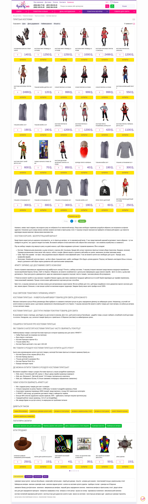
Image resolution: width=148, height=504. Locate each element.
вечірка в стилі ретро (61, 411)
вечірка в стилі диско (102, 411)
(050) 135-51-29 (39, 7)
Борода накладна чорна (24, 363)
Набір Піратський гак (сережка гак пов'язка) (31, 335)
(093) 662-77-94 (39, 5)
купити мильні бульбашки (81, 315)
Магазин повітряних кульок (22, 301)
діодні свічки (118, 487)
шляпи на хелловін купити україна (75, 484)
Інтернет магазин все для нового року (27, 426)
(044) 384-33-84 (51, 7)
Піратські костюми (22, 19)
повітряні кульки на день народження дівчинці (81, 301)
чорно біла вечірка (20, 411)
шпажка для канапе (89, 481)
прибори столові (93, 484)
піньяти (78, 481)
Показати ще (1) (74, 216)
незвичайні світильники (53, 481)
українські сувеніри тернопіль (115, 494)
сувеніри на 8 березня (108, 484)
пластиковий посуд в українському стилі (111, 481)
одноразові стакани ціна (47, 497)
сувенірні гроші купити (22, 481)
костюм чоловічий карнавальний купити (28, 494)
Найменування (46, 23)
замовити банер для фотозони (25, 487)
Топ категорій (18, 476)
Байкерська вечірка (114, 426)
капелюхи (40, 487)
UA (107, 2)
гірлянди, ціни (34, 315)
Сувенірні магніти (98, 426)
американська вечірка (52, 487)
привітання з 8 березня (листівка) (64, 317)
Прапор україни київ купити (53, 426)
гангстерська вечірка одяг (95, 494)
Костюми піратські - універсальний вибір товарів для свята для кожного (50, 297)
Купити (23, 60)
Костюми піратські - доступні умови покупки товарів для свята (45, 311)
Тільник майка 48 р (22, 342)
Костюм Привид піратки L (25, 357)
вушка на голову (81, 491)
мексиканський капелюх (113, 491)
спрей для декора (69, 481)
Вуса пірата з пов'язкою (24, 337)
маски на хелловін (79, 494)
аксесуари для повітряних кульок (26, 497)
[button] (26, 11)
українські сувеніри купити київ (41, 411)
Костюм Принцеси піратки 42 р (27, 339)
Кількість (57, 23)
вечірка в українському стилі (82, 411)
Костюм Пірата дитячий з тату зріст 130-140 (31, 344)
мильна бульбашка (37, 481)
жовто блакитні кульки (120, 411)
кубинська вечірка (127, 304)
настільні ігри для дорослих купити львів (57, 494)
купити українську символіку (24, 416)
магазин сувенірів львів (37, 484)
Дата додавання (33, 23)
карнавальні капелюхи (96, 491)
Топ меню (28, 476)
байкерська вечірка (21, 484)
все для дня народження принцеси (27, 491)
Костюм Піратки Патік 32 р (25, 361)
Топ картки (37, 476)
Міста (45, 476)
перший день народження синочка (73, 487)
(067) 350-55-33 (51, 5)
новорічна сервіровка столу (49, 491)
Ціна (23, 23)
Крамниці (70, 2)
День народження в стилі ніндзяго (77, 426)
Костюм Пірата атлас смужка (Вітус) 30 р (30, 354)
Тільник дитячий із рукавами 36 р (27, 359)
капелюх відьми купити (54, 484)
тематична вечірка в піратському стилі (99, 487)
